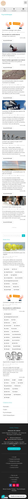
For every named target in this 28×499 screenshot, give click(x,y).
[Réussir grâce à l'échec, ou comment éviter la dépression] (14, 47)
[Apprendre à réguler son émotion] (14, 356)
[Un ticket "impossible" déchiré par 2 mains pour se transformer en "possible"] (14, 24)
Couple (5, 409)
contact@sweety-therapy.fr (15, 439)
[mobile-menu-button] (25, 2)
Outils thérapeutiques (8, 415)
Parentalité (6, 406)
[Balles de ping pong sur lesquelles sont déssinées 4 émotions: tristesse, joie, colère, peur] (14, 246)
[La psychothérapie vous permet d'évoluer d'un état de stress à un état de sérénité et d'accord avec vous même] (14, 105)
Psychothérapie (7, 412)
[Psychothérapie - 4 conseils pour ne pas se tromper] (14, 165)
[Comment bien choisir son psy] (14, 200)
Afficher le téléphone (15, 437)
